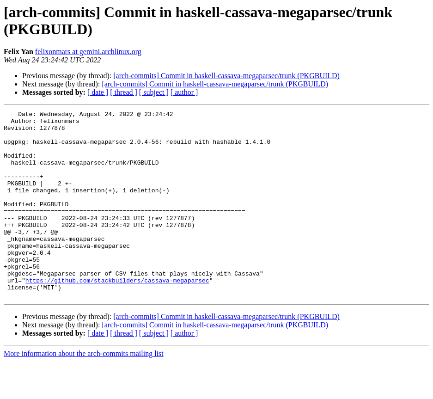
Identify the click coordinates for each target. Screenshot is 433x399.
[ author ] (184, 92)
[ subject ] (154, 92)
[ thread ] (123, 92)
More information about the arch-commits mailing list (84, 391)
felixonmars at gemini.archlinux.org (88, 51)
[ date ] (97, 92)
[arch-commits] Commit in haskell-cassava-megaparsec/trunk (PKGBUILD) (226, 76)
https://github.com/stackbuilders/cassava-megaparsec (117, 315)
